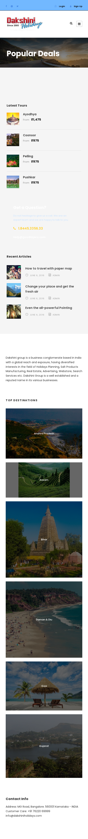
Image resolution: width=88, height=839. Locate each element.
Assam (44, 480)
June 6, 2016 (37, 275)
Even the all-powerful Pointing (48, 308)
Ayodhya (29, 114)
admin (56, 275)
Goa (44, 686)
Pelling (28, 156)
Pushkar (29, 177)
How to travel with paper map (48, 268)
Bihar (44, 539)
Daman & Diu (44, 619)
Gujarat (44, 746)
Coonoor (29, 135)
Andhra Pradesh (44, 433)
